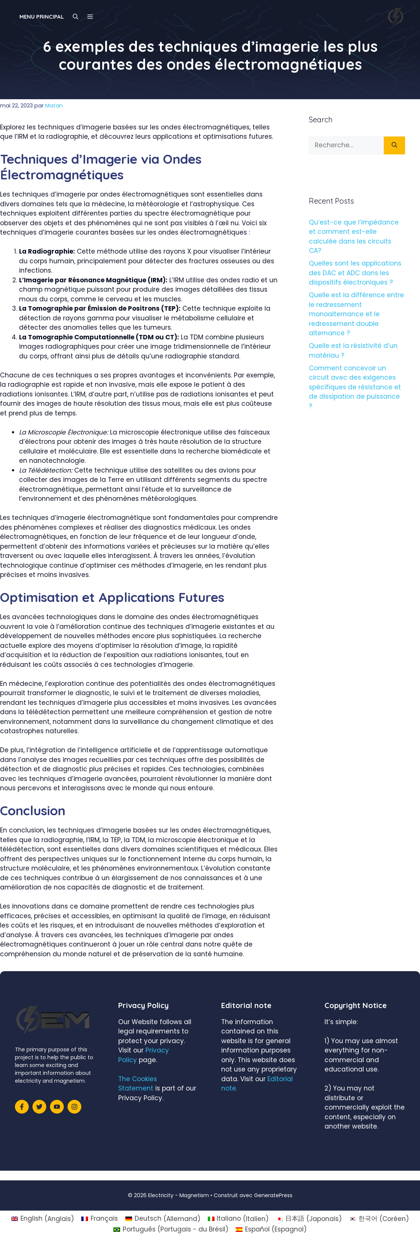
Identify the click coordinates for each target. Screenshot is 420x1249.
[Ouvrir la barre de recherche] (75, 16)
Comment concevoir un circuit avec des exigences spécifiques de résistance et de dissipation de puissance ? (355, 387)
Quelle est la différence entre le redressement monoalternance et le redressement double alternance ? (356, 314)
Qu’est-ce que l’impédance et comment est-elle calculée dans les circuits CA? (354, 236)
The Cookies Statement (137, 1083)
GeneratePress (273, 1195)
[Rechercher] (394, 145)
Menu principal (41, 16)
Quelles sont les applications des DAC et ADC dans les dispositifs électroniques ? (355, 273)
